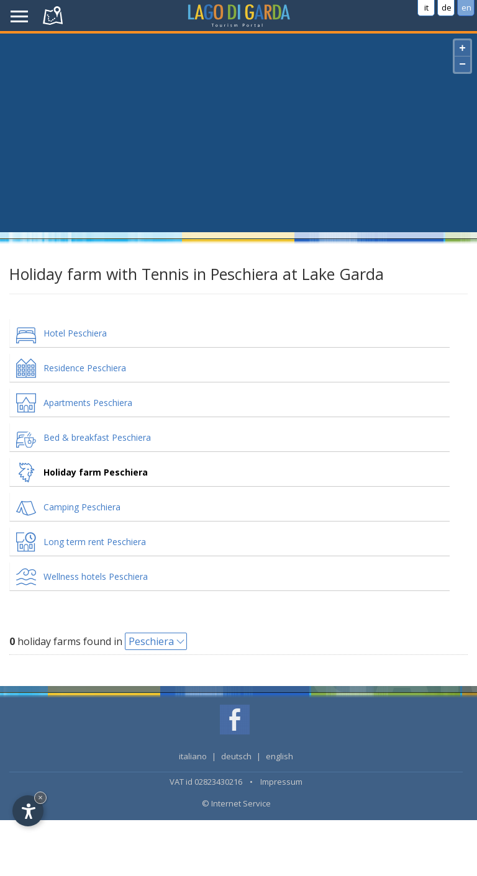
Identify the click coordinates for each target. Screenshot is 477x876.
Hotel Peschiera (75, 333)
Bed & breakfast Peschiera (97, 437)
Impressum (281, 781)
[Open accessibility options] (27, 810)
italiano (193, 756)
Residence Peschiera (84, 368)
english (279, 756)
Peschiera (151, 641)
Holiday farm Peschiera (95, 472)
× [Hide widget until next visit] (40, 797)
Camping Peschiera (81, 507)
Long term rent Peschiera (94, 542)
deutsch (236, 756)
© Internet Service (236, 803)
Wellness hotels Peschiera (95, 576)
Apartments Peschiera (87, 403)
